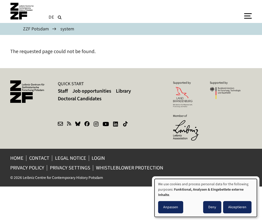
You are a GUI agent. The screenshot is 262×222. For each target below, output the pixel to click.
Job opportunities (91, 91)
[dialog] (206, 198)
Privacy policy (27, 167)
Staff (63, 91)
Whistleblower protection (130, 167)
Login (99, 158)
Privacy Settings (70, 167)
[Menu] (248, 15)
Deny (212, 207)
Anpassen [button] (170, 207)
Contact (39, 158)
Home (17, 158)
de (51, 17)
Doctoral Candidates (80, 98)
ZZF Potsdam (36, 29)
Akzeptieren (237, 207)
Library (123, 91)
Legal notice (70, 158)
